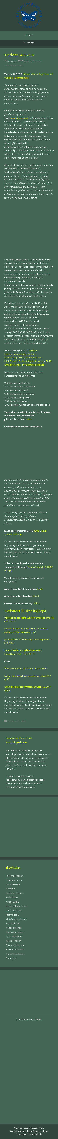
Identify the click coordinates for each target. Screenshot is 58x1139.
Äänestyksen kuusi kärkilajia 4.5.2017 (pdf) (25, 668)
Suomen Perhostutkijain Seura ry (26, 361)
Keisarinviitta (12, 902)
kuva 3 (10, 534)
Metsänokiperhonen (16, 919)
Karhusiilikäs (12, 897)
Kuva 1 (37, 531)
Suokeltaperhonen (15, 954)
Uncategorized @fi (17, 721)
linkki (28, 419)
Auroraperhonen (14, 876)
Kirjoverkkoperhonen (17, 906)
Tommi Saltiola (35, 1134)
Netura (45, 1131)
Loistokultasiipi (13, 910)
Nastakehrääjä (13, 923)
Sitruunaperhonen (15, 949)
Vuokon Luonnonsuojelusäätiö (30, 1128)
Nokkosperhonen (15, 932)
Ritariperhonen (13, 941)
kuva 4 (17, 534)
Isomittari (11, 888)
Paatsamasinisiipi (14, 936)
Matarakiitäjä (12, 915)
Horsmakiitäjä (13, 884)
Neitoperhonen (14, 928)
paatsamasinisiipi (19, 118)
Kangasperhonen (14, 893)
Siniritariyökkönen (15, 945)
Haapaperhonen (14, 880)
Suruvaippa (11, 958)
